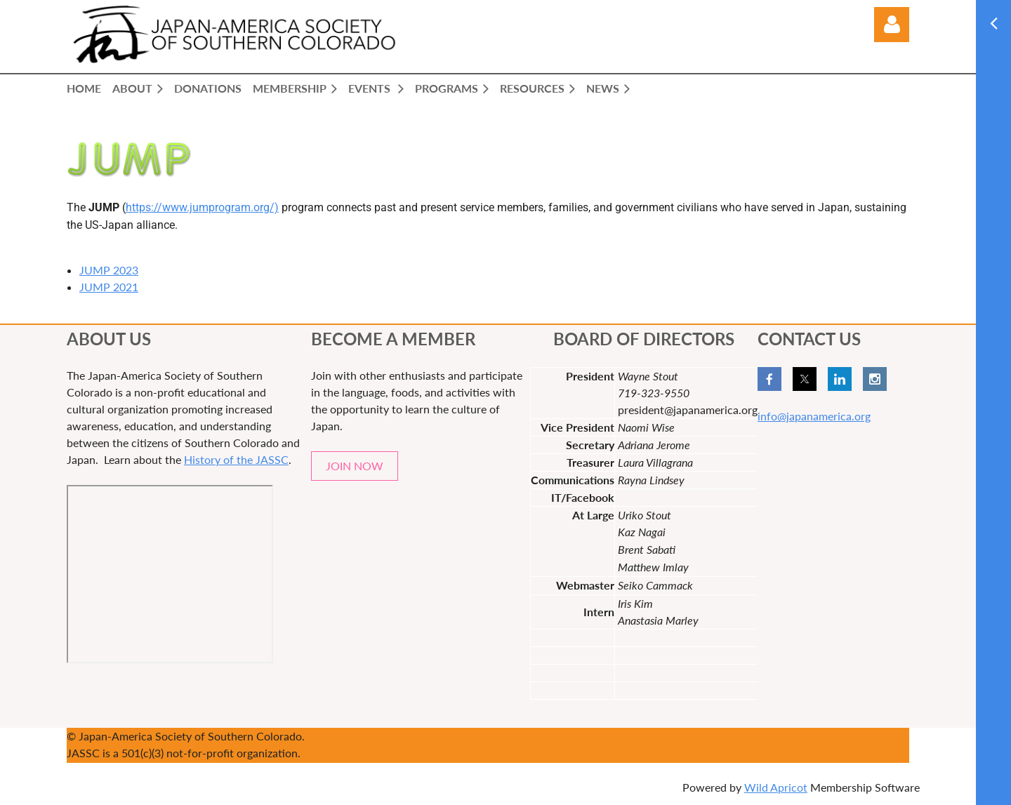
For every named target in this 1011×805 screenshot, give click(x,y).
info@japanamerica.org (814, 416)
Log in (891, 24)
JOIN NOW (354, 465)
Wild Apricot (775, 787)
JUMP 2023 (108, 270)
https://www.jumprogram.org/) (202, 207)
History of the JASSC (236, 459)
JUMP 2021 (108, 286)
